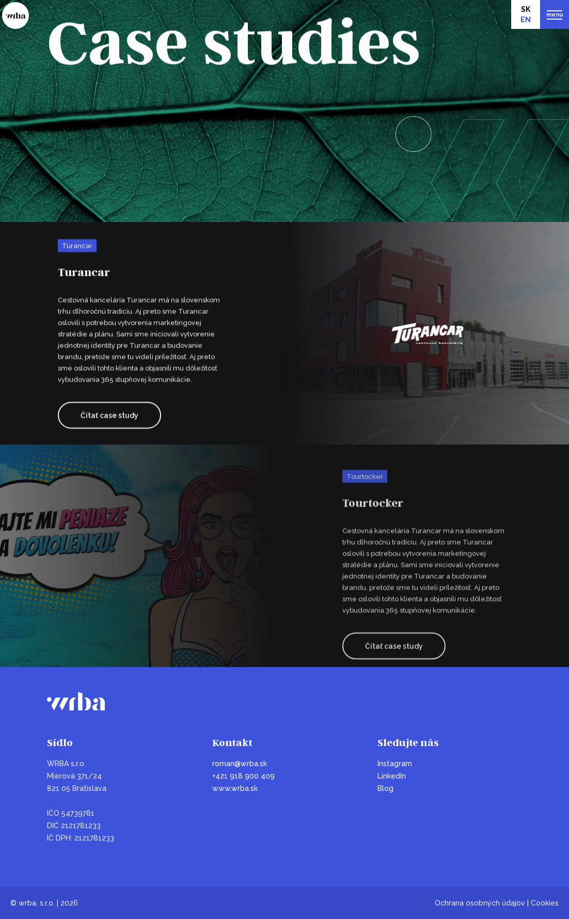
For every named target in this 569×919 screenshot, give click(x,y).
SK (525, 9)
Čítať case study (109, 416)
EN (525, 19)
